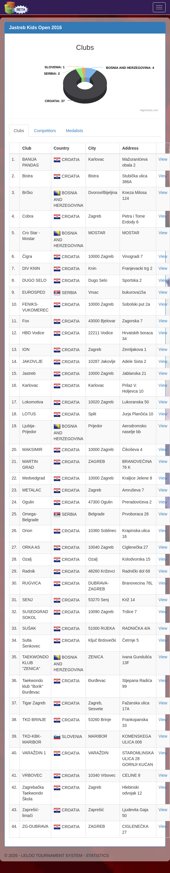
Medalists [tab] (74, 130)
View (163, 159)
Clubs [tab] (19, 130)
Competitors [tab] (45, 130)
